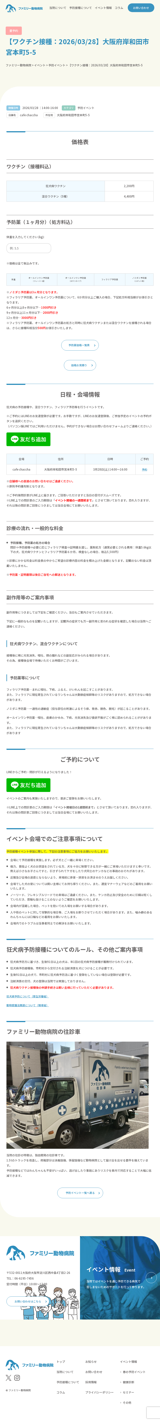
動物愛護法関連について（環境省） (29, 1006)
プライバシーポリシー (99, 1395)
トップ (60, 1364)
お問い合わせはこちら (29, 1304)
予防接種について (80, 8)
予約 (144, 471)
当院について (57, 8)
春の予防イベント (134, 1375)
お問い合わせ (140, 8)
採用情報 (91, 1385)
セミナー (128, 1395)
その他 (127, 1405)
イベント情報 (103, 8)
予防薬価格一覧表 (79, 346)
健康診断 (128, 1385)
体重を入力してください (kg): (25, 237)
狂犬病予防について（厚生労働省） (29, 998)
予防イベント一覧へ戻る (80, 1195)
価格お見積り (79, 366)
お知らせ (91, 1364)
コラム (119, 8)
